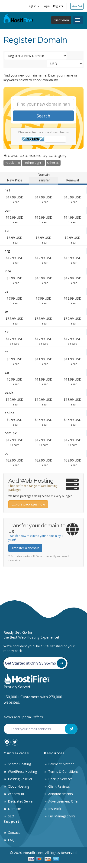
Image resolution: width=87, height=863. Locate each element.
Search (43, 116)
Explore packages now (28, 504)
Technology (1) (33, 163)
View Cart (77, 6)
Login (46, 6)
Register (58, 6)
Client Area (61, 20)
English (33, 6)
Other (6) (53, 163)
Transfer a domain (25, 548)
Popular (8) (12, 163)
